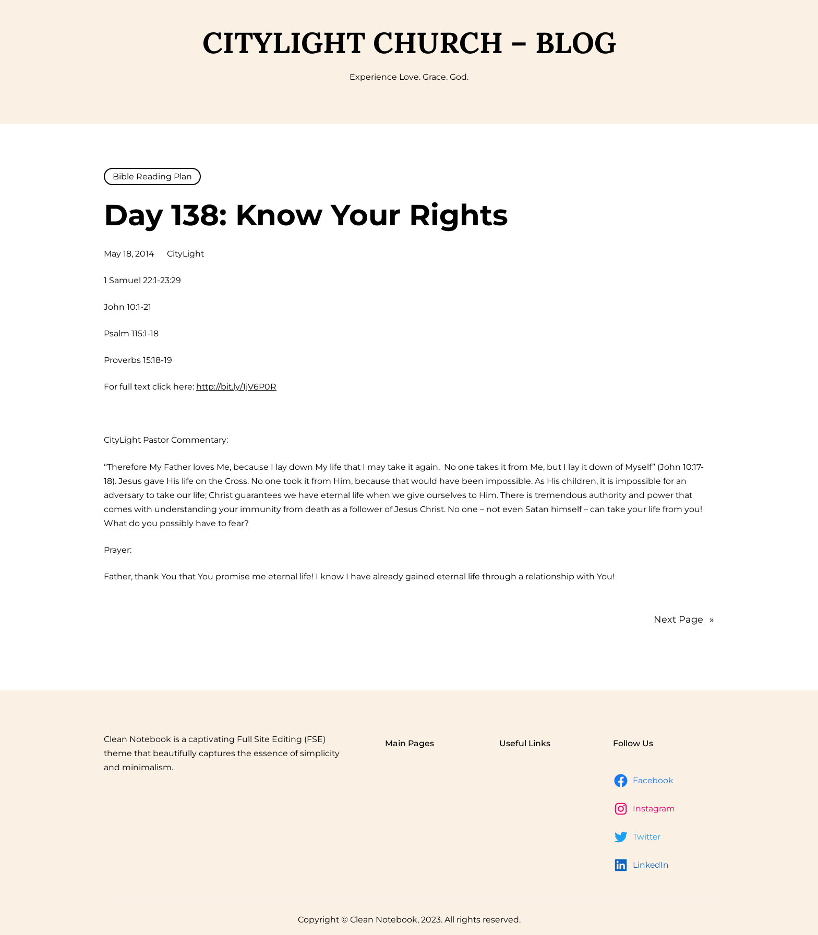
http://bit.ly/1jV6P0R (236, 387)
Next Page (684, 619)
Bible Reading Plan (152, 176)
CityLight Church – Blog (409, 42)
